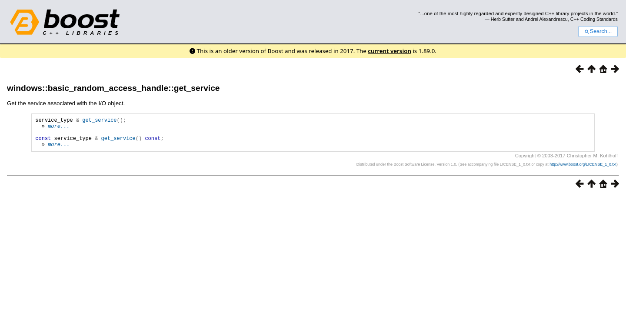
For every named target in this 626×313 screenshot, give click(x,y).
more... (59, 128)
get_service (99, 121)
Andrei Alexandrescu (546, 19)
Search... (598, 31)
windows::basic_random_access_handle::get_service (113, 88)
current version (389, 51)
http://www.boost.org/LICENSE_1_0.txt (582, 171)
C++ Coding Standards (594, 19)
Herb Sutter (503, 19)
